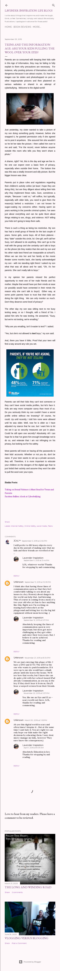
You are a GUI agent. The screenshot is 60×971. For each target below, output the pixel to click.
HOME (8, 27)
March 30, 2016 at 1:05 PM (36, 720)
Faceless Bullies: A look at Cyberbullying (22, 496)
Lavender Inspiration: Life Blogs (28, 10)
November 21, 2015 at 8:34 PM (37, 658)
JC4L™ (17, 540)
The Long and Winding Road (28, 887)
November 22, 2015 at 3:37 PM (36, 693)
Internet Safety (17, 526)
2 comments (17, 892)
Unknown (18, 582)
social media (42, 526)
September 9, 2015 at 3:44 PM (36, 560)
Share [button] (7, 522)
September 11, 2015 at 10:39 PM (38, 582)
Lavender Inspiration (32, 558)
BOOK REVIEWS (22, 27)
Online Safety (30, 526)
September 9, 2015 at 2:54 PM (34, 541)
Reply (16, 576)
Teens (50, 526)
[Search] (53, 5)
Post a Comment (19, 943)
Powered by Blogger (30, 962)
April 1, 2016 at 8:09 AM (34, 748)
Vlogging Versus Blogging (26, 938)
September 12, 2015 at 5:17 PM (36, 620)
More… (37, 27)
